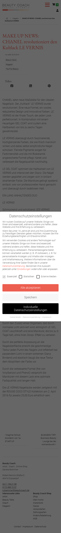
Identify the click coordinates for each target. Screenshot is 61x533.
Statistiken (26, 276)
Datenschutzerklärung (13, 266)
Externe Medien (46, 276)
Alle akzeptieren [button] (30, 287)
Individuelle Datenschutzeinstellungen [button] (30, 308)
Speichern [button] (30, 297)
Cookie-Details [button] (15, 317)
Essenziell (9, 276)
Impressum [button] (46, 317)
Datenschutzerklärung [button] (32, 317)
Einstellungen (24, 269)
